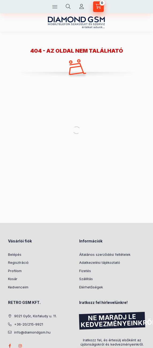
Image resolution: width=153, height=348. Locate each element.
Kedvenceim (18, 287)
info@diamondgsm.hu (32, 332)
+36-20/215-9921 (28, 324)
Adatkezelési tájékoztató (99, 262)
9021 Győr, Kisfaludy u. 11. (35, 316)
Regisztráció (18, 262)
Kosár (12, 279)
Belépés (14, 254)
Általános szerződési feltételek (105, 254)
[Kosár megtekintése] (98, 6)
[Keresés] (68, 6)
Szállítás (86, 279)
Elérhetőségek (91, 287)
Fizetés (85, 271)
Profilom (15, 271)
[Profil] (81, 6)
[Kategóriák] (54, 6)
